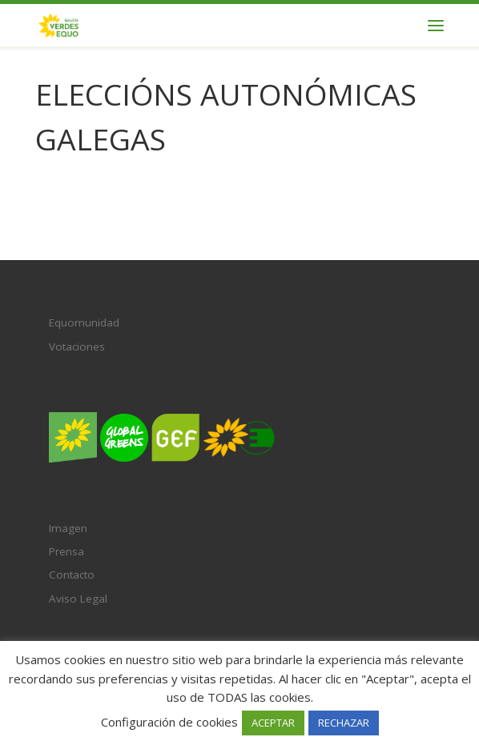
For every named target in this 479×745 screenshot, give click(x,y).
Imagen (68, 528)
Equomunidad (84, 322)
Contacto (72, 574)
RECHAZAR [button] (343, 722)
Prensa (66, 551)
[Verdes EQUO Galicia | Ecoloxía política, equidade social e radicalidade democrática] (58, 23)
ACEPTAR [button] (273, 722)
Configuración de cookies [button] (169, 722)
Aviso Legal (78, 598)
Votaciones (77, 346)
